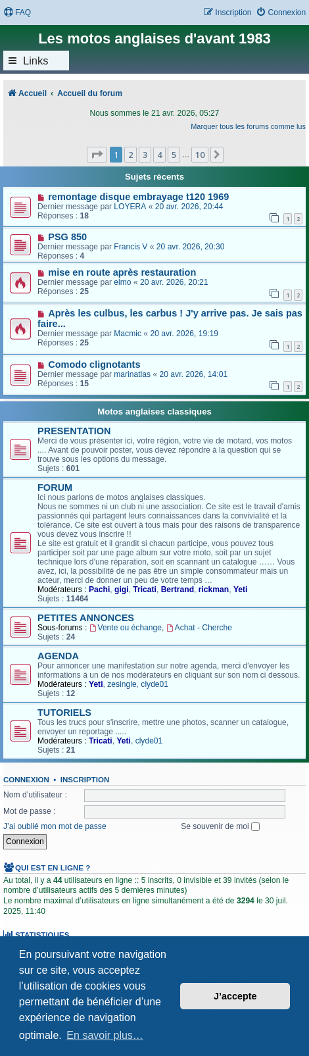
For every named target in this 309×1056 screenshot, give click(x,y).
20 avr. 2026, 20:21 (174, 282)
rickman (214, 589)
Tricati (144, 589)
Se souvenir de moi (220, 826)
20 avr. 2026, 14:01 (194, 374)
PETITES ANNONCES (85, 618)
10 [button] (199, 155)
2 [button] (130, 155)
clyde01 (154, 684)
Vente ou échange (125, 627)
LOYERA (130, 206)
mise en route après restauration (122, 272)
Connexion (26, 780)
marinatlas (132, 374)
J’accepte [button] (235, 996)
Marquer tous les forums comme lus (248, 126)
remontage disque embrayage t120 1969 (138, 196)
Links (36, 60)
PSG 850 (67, 237)
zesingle (121, 684)
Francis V (130, 246)
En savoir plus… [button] (104, 1035)
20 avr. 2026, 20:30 (190, 246)
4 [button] (159, 155)
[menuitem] (17, 13)
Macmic (127, 333)
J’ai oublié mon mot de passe (55, 826)
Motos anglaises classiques (154, 411)
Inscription (84, 780)
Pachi (99, 589)
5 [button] (174, 155)
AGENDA (58, 656)
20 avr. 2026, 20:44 (189, 206)
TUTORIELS (64, 712)
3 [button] (145, 155)
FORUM (54, 487)
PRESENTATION (74, 431)
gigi (121, 589)
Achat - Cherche (199, 627)
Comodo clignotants (94, 364)
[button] (97, 155)
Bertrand (177, 589)
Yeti (240, 589)
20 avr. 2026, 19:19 (184, 333)
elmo (122, 282)
